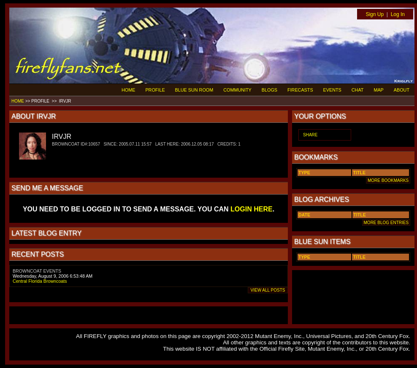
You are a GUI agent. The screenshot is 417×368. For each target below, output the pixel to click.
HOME (128, 89)
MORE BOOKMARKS (388, 180)
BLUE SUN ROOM (194, 89)
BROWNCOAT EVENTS (37, 270)
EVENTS (332, 89)
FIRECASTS (300, 89)
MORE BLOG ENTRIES (386, 222)
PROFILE (155, 89)
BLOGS (269, 89)
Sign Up (375, 14)
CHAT (358, 89)
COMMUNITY (237, 89)
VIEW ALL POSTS (267, 290)
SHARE (310, 135)
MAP (378, 89)
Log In (398, 14)
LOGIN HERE (251, 209)
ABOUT (401, 89)
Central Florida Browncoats (40, 281)
